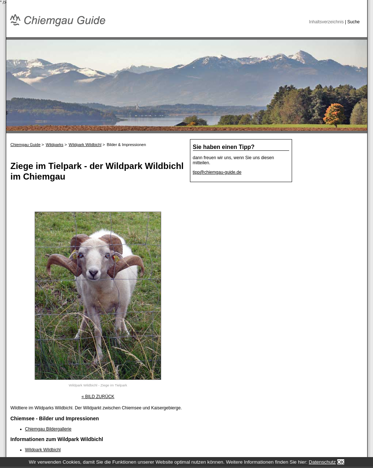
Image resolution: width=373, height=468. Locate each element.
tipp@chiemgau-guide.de (217, 172)
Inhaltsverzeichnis (326, 21)
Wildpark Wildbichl (43, 449)
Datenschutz (322, 462)
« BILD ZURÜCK (97, 396)
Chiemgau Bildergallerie (48, 429)
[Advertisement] (96, 199)
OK (340, 462)
